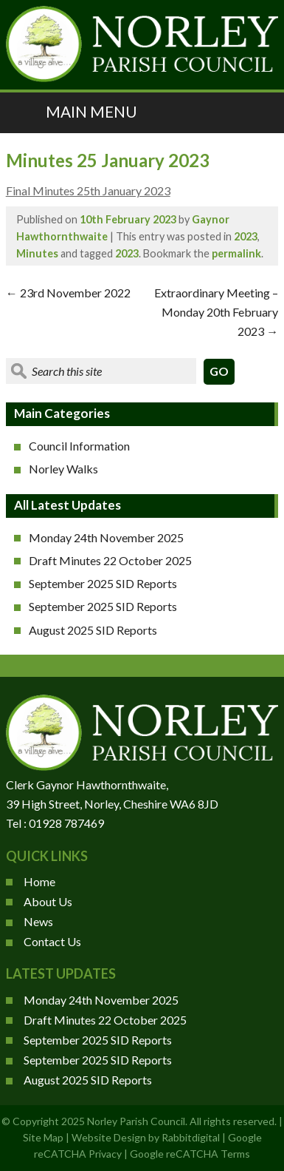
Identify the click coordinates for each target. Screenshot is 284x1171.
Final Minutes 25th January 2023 (88, 190)
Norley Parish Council (136, 1121)
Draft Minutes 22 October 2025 (110, 560)
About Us (48, 901)
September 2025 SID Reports (103, 583)
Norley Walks (63, 469)
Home (39, 881)
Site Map (43, 1137)
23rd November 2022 (68, 293)
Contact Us (52, 941)
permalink (236, 253)
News (38, 921)
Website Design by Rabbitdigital (146, 1137)
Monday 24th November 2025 (106, 537)
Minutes (37, 253)
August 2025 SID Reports (93, 630)
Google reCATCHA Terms (190, 1153)
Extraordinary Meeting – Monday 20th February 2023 (216, 311)
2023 (245, 236)
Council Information (79, 446)
